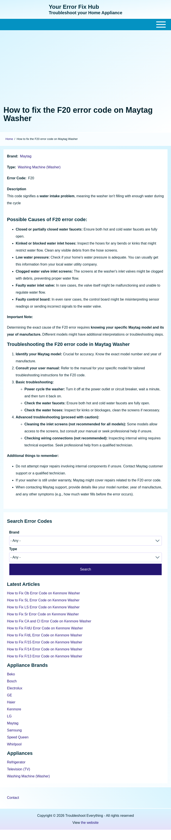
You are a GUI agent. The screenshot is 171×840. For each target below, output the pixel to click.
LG (9, 716)
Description (16, 189)
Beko (11, 674)
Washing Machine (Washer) (39, 167)
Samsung (14, 730)
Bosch (12, 681)
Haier (11, 702)
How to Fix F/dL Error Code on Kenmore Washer (44, 635)
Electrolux (14, 688)
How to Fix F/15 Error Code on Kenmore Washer (44, 642)
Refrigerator (16, 762)
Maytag (25, 156)
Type (11, 167)
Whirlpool (14, 744)
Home (9, 139)
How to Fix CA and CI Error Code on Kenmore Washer (49, 621)
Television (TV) (18, 769)
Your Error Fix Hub (74, 7)
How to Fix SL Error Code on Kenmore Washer (43, 600)
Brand (12, 156)
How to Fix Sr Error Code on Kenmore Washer (43, 614)
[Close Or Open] (85, 24)
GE (9, 695)
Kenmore (14, 709)
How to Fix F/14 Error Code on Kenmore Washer (44, 649)
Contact (13, 797)
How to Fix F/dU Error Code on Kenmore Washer (45, 628)
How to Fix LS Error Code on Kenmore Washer (43, 607)
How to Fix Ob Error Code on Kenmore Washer (43, 593)
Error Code (16, 178)
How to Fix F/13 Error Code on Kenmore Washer (44, 656)
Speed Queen (18, 737)
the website (90, 822)
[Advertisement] (85, 67)
